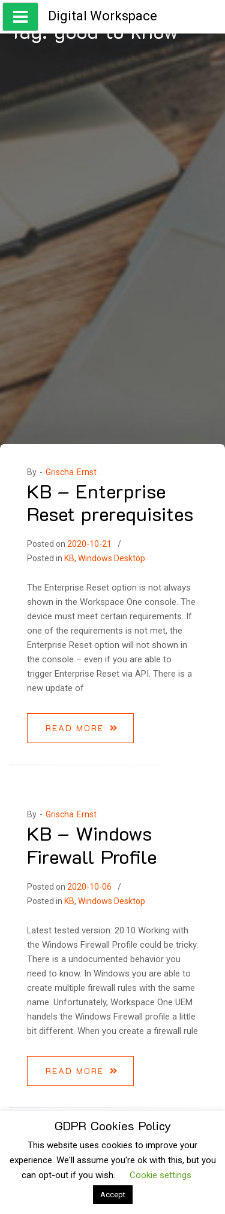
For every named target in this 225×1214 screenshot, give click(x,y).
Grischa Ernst (71, 472)
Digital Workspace (102, 15)
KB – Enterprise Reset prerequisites (110, 502)
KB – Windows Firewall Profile (92, 844)
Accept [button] (112, 1194)
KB (69, 558)
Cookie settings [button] (160, 1175)
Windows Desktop (111, 558)
